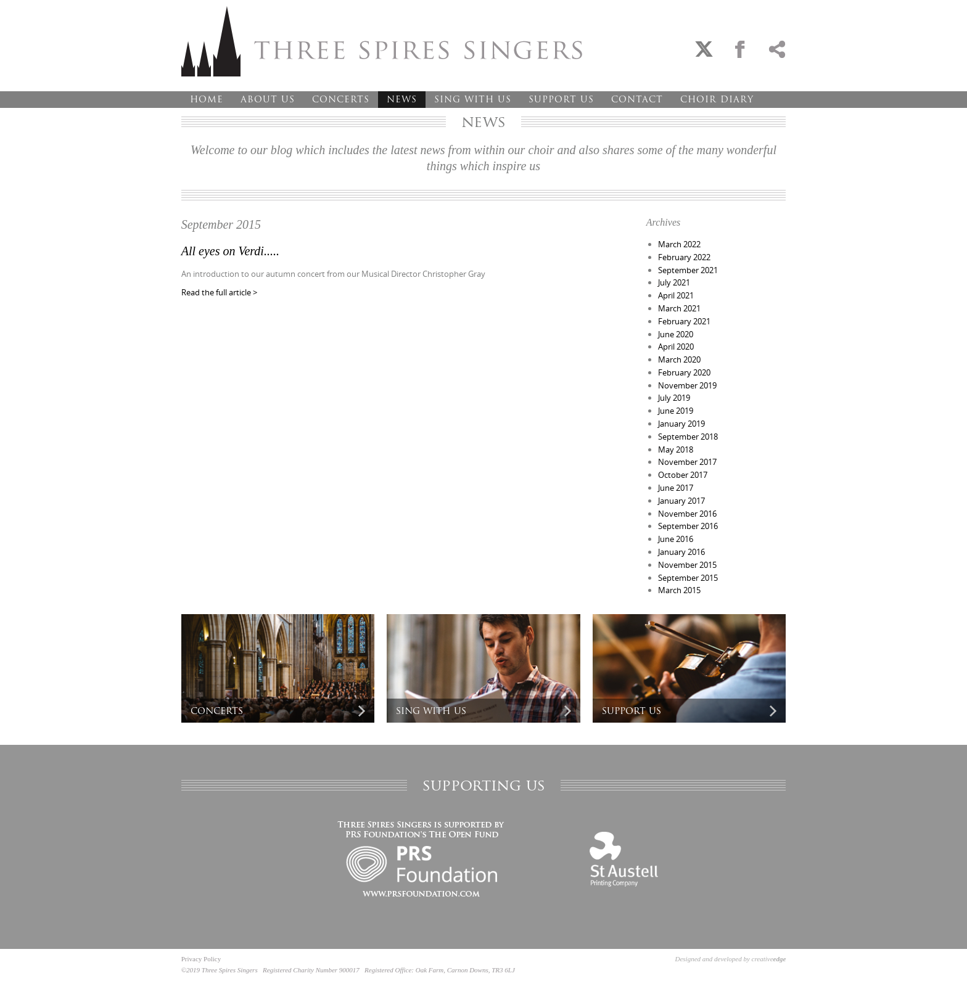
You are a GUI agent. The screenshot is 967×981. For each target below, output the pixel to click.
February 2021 (684, 321)
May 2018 (675, 449)
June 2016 (675, 538)
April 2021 (676, 295)
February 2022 (684, 257)
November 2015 (687, 564)
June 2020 (675, 334)
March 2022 (679, 244)
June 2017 (675, 487)
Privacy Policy (201, 959)
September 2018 (688, 436)
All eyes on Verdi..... (230, 251)
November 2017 (687, 461)
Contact (637, 99)
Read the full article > (219, 292)
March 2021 (679, 308)
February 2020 (684, 372)
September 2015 (688, 577)
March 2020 (679, 359)
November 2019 (687, 385)
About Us (268, 99)
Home (206, 99)
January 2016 (681, 551)
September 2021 (688, 270)
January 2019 (681, 423)
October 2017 (682, 474)
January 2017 (681, 500)
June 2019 (675, 410)
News (402, 99)
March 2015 (679, 590)
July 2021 (674, 282)
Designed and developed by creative (730, 959)
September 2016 (688, 526)
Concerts (340, 99)
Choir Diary (717, 99)
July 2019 (674, 397)
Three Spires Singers (381, 41)
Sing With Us (472, 99)
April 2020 (676, 346)
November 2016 (687, 513)
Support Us (561, 99)
